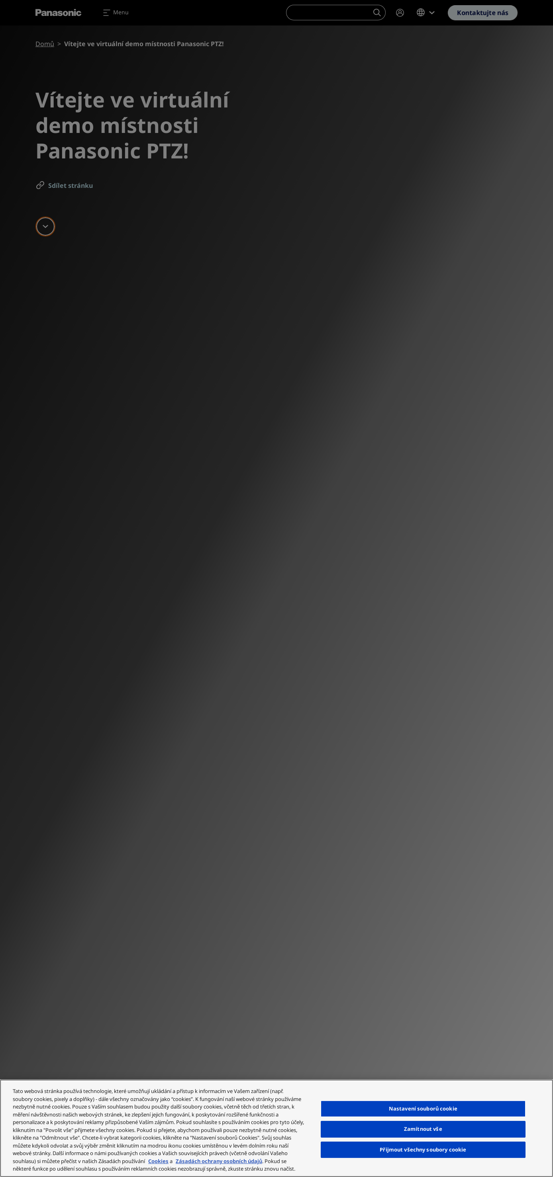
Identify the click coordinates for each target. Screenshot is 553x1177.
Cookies (158, 1161)
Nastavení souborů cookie (423, 1108)
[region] (276, 1128)
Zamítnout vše (423, 1128)
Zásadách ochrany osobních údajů (219, 1161)
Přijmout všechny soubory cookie (423, 1149)
